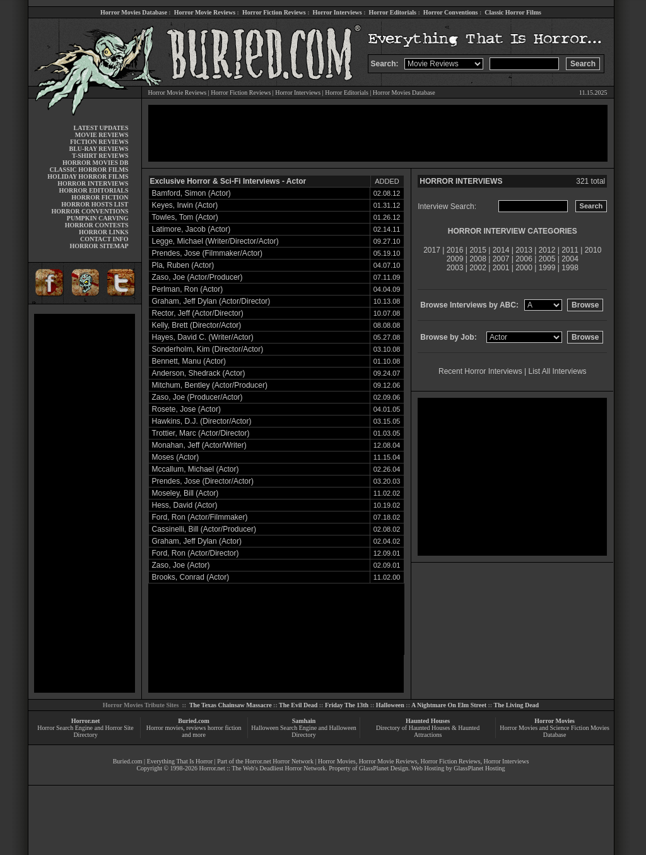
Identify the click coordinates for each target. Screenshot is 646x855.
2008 (477, 258)
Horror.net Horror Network (279, 761)
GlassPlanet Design (383, 768)
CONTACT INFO (104, 239)
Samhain (304, 720)
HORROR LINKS (104, 232)
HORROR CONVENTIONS (90, 211)
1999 (547, 267)
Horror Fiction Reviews (274, 12)
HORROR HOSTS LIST (94, 204)
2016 (455, 250)
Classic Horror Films (512, 12)
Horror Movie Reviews (204, 12)
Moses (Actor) (175, 457)
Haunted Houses (428, 720)
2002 (477, 267)
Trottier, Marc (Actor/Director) (201, 433)
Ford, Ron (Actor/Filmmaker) (200, 517)
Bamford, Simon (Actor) (191, 193)
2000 (523, 267)
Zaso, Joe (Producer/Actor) (197, 397)
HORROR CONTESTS (97, 225)
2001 (501, 267)
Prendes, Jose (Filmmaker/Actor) (207, 253)
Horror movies (165, 727)
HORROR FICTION (99, 197)
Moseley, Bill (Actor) (185, 493)
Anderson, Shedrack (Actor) (198, 373)
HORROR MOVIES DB (95, 162)
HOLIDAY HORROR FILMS (87, 176)
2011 (569, 250)
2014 (501, 250)
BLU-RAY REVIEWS (98, 148)
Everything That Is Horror (180, 761)
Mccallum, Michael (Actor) (195, 469)
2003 (455, 267)
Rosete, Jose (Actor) (186, 409)
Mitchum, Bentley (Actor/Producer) (209, 385)
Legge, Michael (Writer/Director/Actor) (215, 241)
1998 (569, 267)
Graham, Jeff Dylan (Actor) (197, 541)
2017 (431, 250)
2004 (569, 258)
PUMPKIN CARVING (98, 218)
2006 (523, 258)
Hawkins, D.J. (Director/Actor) (202, 421)
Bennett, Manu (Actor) (189, 361)
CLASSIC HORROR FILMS (88, 169)
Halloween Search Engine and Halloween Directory (303, 731)
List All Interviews (558, 371)
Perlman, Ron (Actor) (187, 289)
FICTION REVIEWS (99, 141)
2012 (547, 250)
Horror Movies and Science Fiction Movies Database (554, 731)
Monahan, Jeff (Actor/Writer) (199, 445)
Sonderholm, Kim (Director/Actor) (208, 349)
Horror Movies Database (133, 12)
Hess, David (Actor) (185, 505)
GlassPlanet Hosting (479, 768)
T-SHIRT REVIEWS (100, 155)
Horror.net (85, 720)
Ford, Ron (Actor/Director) (195, 553)
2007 (501, 258)
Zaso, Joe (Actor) (181, 565)
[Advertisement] (84, 503)
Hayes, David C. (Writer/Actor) (203, 337)
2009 (455, 258)
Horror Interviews (336, 12)
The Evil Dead (298, 705)
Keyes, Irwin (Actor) (185, 205)
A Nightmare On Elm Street (448, 705)
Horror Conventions (450, 12)
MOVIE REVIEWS (102, 134)
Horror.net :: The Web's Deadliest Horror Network (262, 768)
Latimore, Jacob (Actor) (191, 229)
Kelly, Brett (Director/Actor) (197, 325)
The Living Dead (516, 705)
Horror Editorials (392, 12)
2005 (547, 258)
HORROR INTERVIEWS (92, 183)
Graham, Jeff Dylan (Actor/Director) (211, 301)
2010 (593, 250)
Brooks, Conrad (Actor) (191, 577)
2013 (523, 250)
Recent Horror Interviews (480, 371)
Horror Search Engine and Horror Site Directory (85, 731)
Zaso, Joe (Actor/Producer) (197, 277)
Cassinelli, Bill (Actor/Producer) (204, 529)
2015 (477, 250)
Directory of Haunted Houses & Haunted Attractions (427, 731)
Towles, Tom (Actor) (185, 217)
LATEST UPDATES (101, 127)
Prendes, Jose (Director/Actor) (203, 481)
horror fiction (225, 727)
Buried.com (193, 720)
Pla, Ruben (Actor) (183, 265)
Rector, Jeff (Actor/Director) (198, 313)
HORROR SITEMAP (98, 245)
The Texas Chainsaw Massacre (230, 705)
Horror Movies (554, 720)
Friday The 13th (346, 705)
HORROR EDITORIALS (93, 190)
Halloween (390, 705)
